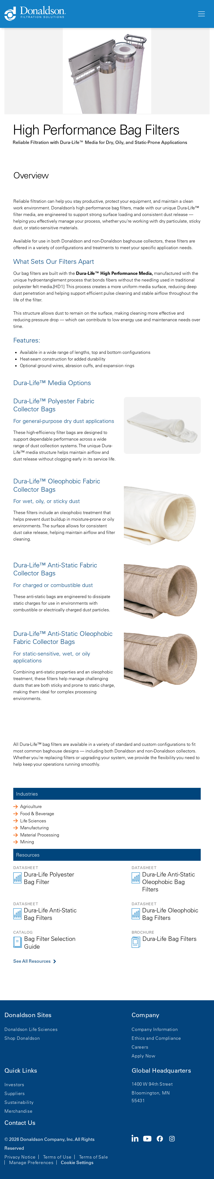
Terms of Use (57, 1157)
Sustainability (19, 1102)
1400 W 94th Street (152, 1084)
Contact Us (19, 1123)
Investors (14, 1084)
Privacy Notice (20, 1157)
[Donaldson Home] (98, 14)
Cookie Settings (77, 1162)
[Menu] (201, 14)
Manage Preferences (31, 1162)
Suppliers (14, 1093)
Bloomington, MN (151, 1093)
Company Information (155, 1029)
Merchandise (18, 1111)
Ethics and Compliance (156, 1038)
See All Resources (32, 961)
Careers (140, 1047)
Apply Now (143, 1056)
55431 (138, 1100)
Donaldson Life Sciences (31, 1029)
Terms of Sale (93, 1157)
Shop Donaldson (22, 1038)
